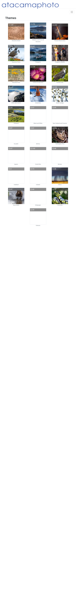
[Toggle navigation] (71, 12)
